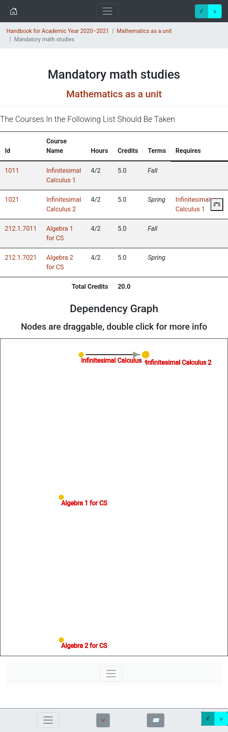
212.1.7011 (21, 228)
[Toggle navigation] (107, 11)
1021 (12, 199)
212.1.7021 (21, 257)
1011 (12, 170)
